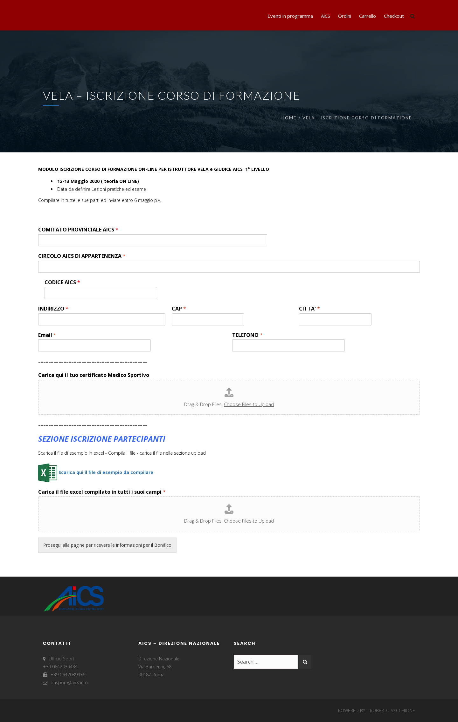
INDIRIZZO (53, 308)
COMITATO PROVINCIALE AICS (78, 229)
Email (47, 335)
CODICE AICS (62, 282)
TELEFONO (247, 335)
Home (288, 117)
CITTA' (309, 308)
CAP (179, 308)
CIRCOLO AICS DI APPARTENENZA (82, 256)
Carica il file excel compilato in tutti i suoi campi (102, 492)
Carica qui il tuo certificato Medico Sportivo (93, 375)
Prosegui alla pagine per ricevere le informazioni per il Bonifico (107, 545)
